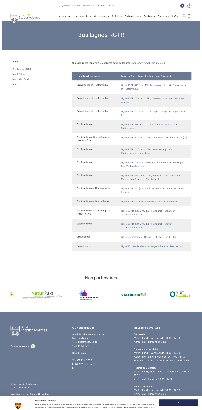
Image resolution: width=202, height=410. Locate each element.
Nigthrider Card (20, 79)
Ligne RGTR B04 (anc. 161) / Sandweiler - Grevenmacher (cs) (154, 137)
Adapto (15, 84)
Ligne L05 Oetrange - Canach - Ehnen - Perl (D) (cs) (149, 237)
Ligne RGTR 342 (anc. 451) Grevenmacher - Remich (149, 201)
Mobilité (15, 61)
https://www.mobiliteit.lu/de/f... (148, 63)
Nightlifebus (18, 74)
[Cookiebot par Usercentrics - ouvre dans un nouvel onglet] (18, 405)
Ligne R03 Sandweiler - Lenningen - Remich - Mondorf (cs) (152, 246)
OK (179, 391)
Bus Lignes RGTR (21, 69)
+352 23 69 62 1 (83, 360)
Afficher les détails (41, 405)
